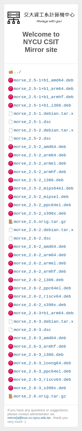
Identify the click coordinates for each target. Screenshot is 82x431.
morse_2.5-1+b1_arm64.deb (43, 89)
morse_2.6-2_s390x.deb (40, 305)
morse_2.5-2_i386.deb (38, 180)
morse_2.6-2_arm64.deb (40, 255)
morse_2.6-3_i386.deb (38, 355)
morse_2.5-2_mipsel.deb (41, 197)
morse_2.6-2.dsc (32, 238)
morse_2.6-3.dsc (32, 330)
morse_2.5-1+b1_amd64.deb (43, 80)
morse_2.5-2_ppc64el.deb (42, 205)
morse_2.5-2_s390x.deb (40, 213)
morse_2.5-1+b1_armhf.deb (43, 97)
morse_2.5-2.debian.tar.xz (45, 130)
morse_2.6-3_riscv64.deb (42, 379)
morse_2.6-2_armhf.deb (40, 271)
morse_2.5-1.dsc (32, 122)
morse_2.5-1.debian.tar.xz (45, 114)
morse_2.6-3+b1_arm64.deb (43, 313)
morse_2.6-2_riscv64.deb (42, 296)
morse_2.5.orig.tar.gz (40, 222)
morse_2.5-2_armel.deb (40, 163)
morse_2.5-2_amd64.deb (40, 147)
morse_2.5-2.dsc (32, 138)
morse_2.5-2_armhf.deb (40, 172)
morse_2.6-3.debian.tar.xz (45, 321)
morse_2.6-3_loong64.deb (42, 363)
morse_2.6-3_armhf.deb (40, 346)
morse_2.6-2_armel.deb (40, 263)
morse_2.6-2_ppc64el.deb (42, 288)
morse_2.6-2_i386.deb (38, 280)
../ (17, 72)
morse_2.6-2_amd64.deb (40, 247)
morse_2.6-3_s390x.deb (40, 388)
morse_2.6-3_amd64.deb (40, 338)
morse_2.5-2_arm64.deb (40, 155)
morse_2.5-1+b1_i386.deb (42, 105)
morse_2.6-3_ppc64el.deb (42, 371)
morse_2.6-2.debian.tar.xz (45, 230)
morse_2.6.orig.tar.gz (40, 396)
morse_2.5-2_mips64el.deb (43, 188)
